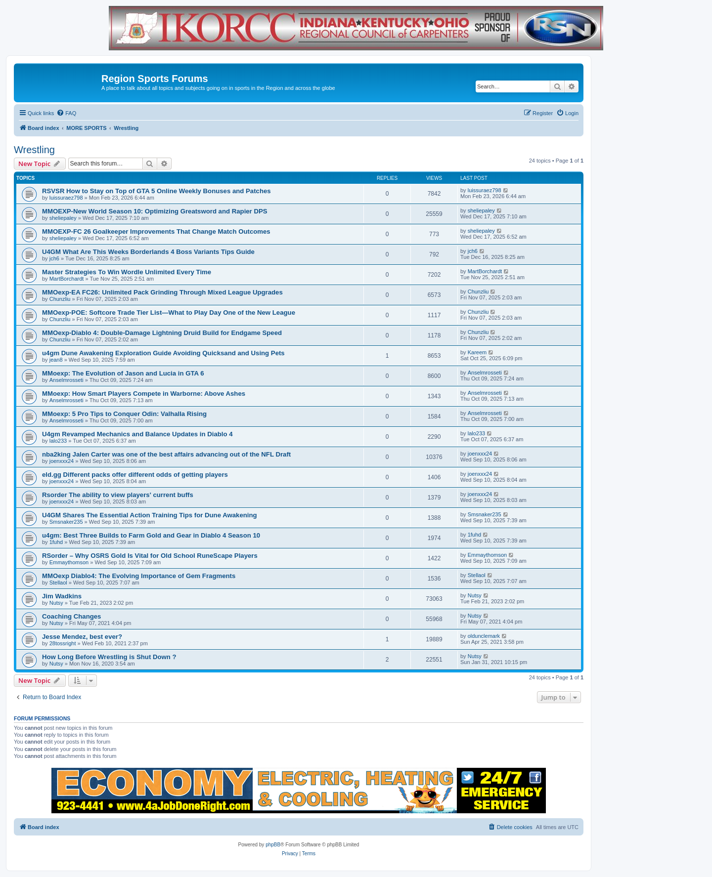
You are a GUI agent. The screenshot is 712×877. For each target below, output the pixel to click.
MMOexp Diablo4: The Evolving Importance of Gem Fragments (138, 576)
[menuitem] (66, 113)
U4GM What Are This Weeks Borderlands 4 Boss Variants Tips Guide (148, 251)
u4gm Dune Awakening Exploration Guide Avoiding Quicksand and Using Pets (163, 353)
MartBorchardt (66, 279)
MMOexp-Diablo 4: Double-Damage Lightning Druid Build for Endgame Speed (162, 332)
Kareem (477, 352)
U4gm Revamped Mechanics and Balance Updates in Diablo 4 (137, 434)
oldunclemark (484, 636)
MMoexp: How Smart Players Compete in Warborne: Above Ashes (143, 393)
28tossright (62, 643)
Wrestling (34, 149)
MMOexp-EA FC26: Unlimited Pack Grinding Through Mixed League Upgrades (162, 292)
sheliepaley (63, 218)
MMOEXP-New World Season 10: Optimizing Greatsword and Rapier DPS (154, 211)
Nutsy (56, 603)
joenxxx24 (61, 461)
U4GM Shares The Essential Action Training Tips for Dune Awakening (149, 515)
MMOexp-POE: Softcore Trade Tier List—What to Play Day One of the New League (168, 312)
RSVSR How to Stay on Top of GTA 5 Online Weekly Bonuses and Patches (156, 191)
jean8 (56, 360)
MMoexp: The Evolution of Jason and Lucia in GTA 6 (123, 373)
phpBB (273, 844)
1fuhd (56, 542)
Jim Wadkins (62, 596)
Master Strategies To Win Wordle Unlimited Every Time (126, 272)
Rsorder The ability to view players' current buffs (117, 495)
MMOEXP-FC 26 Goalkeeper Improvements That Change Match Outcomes (156, 231)
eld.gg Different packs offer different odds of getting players (135, 474)
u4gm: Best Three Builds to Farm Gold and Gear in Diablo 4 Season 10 (151, 535)
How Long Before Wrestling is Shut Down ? (109, 657)
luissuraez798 (66, 198)
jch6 (54, 258)
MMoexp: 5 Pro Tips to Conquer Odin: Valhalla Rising (124, 414)
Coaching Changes (71, 616)
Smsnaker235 (66, 522)
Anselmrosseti (66, 380)
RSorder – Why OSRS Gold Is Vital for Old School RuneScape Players (150, 555)
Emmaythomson (69, 562)
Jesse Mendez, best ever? (82, 636)
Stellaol (58, 582)
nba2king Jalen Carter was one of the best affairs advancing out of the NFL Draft (166, 454)
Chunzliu (60, 299)
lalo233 (58, 441)
